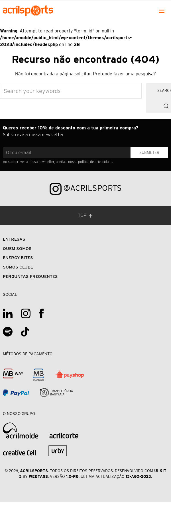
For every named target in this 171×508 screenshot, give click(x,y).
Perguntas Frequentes (30, 276)
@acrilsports (86, 189)
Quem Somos (17, 248)
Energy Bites (18, 257)
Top (85, 216)
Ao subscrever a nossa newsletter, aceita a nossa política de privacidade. (58, 162)
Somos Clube (18, 267)
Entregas (14, 239)
